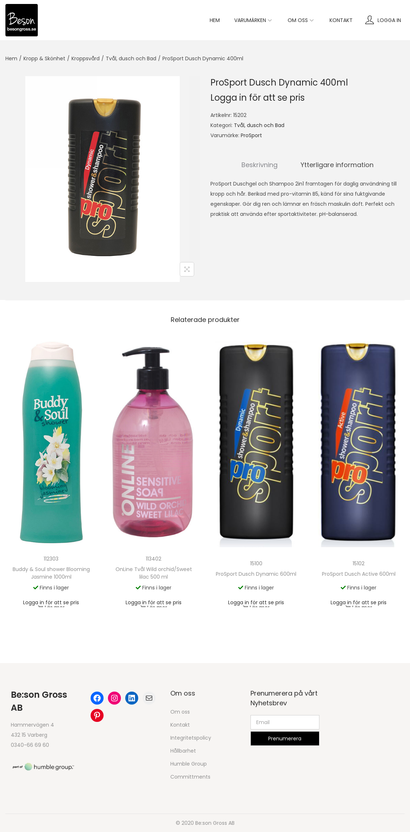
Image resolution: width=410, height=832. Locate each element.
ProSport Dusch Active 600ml (359, 574)
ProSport (251, 135)
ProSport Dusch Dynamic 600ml (256, 574)
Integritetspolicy (190, 737)
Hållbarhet (183, 750)
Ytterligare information (337, 164)
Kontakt (180, 724)
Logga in (389, 20)
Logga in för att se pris (257, 98)
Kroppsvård (85, 58)
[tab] (259, 165)
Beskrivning (259, 164)
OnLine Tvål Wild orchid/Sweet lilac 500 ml (153, 573)
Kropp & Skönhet (44, 58)
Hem (11, 58)
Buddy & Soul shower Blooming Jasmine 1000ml (51, 573)
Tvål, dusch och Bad (131, 58)
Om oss (180, 711)
